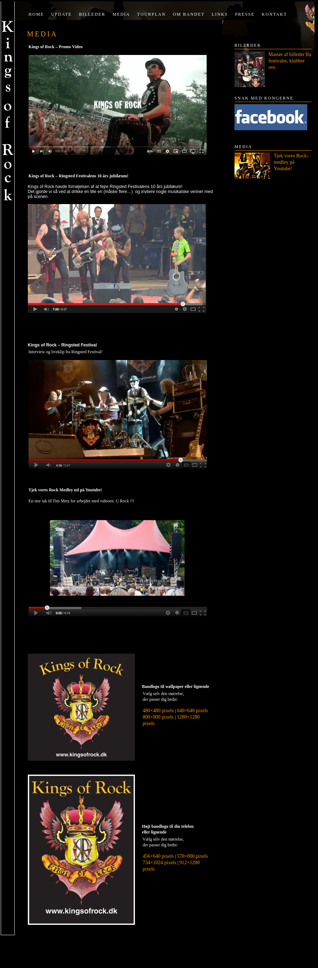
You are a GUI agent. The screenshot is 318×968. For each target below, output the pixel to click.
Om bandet (189, 14)
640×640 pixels (192, 710)
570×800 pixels (192, 856)
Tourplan (151, 14)
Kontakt (274, 14)
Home (36, 14)
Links (220, 14)
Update (61, 14)
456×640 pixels (159, 856)
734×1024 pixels (160, 862)
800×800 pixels (159, 717)
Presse (245, 14)
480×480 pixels (159, 710)
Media (121, 14)
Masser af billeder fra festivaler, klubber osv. (289, 61)
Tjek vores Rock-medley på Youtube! (291, 162)
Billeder (92, 14)
